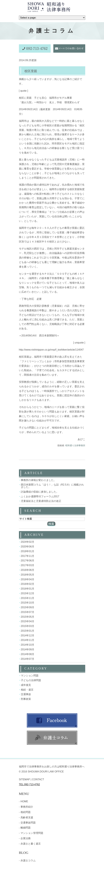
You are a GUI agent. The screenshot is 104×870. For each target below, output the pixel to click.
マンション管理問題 (32, 833)
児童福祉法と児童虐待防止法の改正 (41, 501)
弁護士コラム (28, 860)
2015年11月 (27, 598)
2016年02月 (27, 584)
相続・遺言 (27, 689)
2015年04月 (27, 621)
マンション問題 (30, 675)
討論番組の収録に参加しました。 (40, 491)
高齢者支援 (27, 817)
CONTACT (38, 779)
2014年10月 (27, 644)
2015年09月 (27, 607)
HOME (24, 801)
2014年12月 (27, 635)
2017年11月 (27, 555)
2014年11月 (27, 640)
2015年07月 (27, 612)
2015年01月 (27, 630)
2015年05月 (27, 616)
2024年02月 (27, 542)
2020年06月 (27, 546)
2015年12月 (27, 593)
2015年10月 (27, 602)
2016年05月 (27, 574)
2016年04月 (27, 579)
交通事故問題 (28, 822)
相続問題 (26, 812)
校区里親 (30, 71)
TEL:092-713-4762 (29, 784)
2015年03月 (27, 626)
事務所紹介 (27, 806)
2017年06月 (27, 560)
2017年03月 (27, 565)
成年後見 (26, 685)
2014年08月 (27, 654)
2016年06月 (27, 570)
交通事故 (26, 694)
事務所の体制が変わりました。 (38, 480)
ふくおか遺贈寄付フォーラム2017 (40, 496)
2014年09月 (27, 649)
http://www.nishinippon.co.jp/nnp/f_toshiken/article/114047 (51, 349)
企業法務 (26, 838)
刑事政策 (26, 699)
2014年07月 (27, 658)
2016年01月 (27, 588)
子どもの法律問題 (31, 680)
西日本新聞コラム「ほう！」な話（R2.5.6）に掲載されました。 (52, 485)
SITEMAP (24, 779)
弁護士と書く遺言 (31, 843)
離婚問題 (26, 827)
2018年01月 (27, 551)
